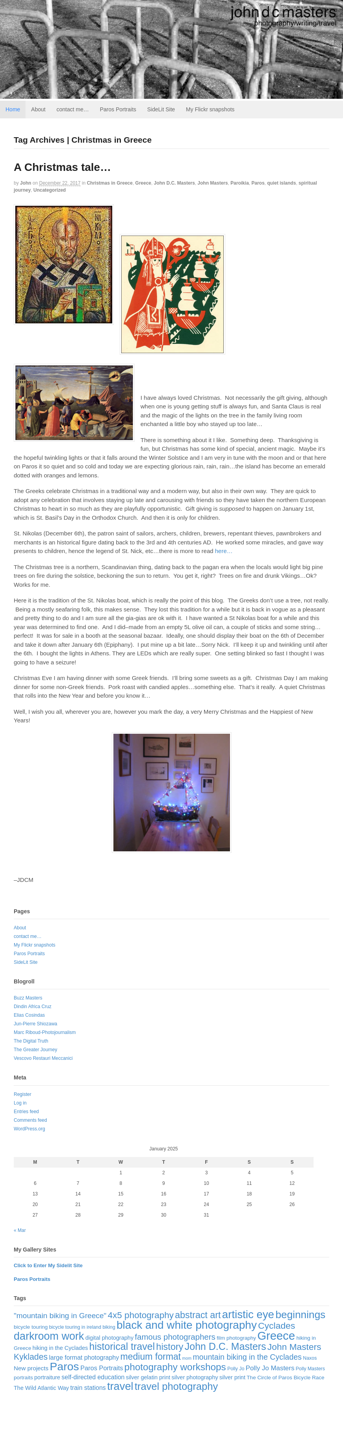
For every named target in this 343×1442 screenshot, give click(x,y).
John (25, 183)
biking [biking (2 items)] (108, 1327)
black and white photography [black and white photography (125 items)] (187, 1325)
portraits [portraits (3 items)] (23, 1377)
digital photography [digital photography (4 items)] (110, 1338)
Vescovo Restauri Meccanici (43, 1058)
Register (22, 1094)
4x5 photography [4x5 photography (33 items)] (141, 1315)
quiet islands (281, 183)
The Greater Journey (35, 1049)
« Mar (20, 1230)
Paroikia (239, 183)
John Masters (212, 183)
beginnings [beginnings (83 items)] (300, 1314)
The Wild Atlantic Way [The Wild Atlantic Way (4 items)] (41, 1388)
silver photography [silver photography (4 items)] (195, 1377)
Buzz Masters (28, 998)
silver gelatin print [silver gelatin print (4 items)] (148, 1377)
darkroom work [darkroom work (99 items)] (49, 1336)
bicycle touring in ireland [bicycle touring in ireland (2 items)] (75, 1327)
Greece (143, 183)
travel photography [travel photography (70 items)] (176, 1386)
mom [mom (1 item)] (187, 1358)
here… (224, 551)
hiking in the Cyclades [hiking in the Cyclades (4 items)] (60, 1348)
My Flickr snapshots (210, 109)
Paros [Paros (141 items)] (64, 1366)
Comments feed (30, 1120)
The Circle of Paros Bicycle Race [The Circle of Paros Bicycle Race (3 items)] (286, 1377)
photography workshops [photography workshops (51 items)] (175, 1367)
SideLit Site (161, 109)
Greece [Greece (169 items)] (276, 1335)
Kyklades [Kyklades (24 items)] (30, 1357)
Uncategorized (49, 190)
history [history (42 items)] (169, 1347)
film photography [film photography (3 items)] (236, 1338)
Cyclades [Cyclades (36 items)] (276, 1325)
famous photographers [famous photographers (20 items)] (175, 1336)
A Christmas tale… (62, 167)
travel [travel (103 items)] (120, 1386)
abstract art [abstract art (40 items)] (198, 1315)
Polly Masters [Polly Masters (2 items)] (310, 1368)
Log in (20, 1103)
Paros (258, 183)
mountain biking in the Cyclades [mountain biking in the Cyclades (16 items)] (247, 1357)
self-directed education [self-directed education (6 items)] (93, 1377)
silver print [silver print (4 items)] (232, 1377)
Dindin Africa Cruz (32, 1006)
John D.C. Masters (174, 183)
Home (12, 109)
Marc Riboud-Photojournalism (45, 1032)
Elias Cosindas (29, 1015)
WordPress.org (29, 1129)
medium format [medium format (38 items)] (150, 1356)
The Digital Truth (31, 1041)
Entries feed (26, 1111)
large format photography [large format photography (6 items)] (84, 1357)
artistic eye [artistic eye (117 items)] (248, 1314)
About (38, 109)
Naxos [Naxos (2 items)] (310, 1358)
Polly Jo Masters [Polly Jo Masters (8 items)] (270, 1368)
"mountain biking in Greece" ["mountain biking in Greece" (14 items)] (60, 1315)
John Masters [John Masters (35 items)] (294, 1347)
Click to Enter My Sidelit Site (48, 1265)
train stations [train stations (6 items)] (88, 1387)
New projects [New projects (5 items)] (31, 1368)
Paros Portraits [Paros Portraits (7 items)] (101, 1367)
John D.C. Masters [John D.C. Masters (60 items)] (225, 1346)
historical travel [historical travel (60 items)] (122, 1346)
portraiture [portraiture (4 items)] (47, 1377)
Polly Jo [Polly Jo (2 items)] (235, 1368)
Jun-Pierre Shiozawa (35, 1024)
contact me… (73, 109)
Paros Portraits (118, 109)
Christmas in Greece (110, 183)
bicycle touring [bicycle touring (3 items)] (31, 1327)
